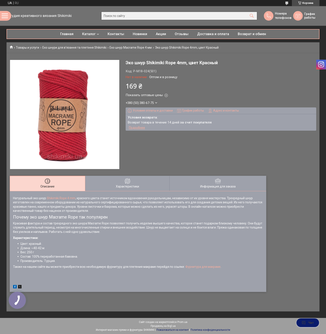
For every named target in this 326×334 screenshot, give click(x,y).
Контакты (116, 34)
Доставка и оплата (213, 34)
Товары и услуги (27, 47)
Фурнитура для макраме (203, 266)
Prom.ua (182, 322)
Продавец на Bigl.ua (163, 325)
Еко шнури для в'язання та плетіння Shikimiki (74, 47)
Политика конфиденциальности (210, 329)
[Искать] (251, 16)
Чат (308, 323)
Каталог (89, 34)
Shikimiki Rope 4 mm (61, 198)
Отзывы (181, 34)
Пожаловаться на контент (172, 329)
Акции (161, 34)
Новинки (140, 34)
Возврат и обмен (252, 34)
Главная (66, 34)
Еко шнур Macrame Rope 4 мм (131, 47)
